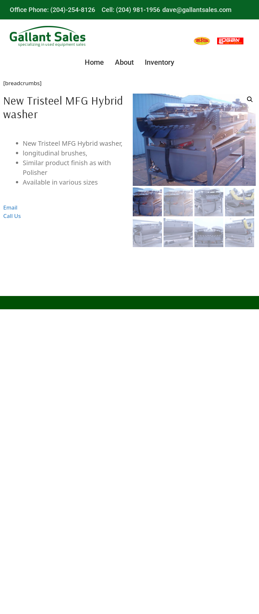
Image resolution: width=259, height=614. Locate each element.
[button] (250, 99)
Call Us (12, 216)
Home (94, 62)
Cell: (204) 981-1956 (131, 10)
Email (10, 207)
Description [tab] (65, 133)
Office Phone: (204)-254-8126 (52, 10)
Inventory (159, 62)
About (124, 62)
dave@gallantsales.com (196, 10)
